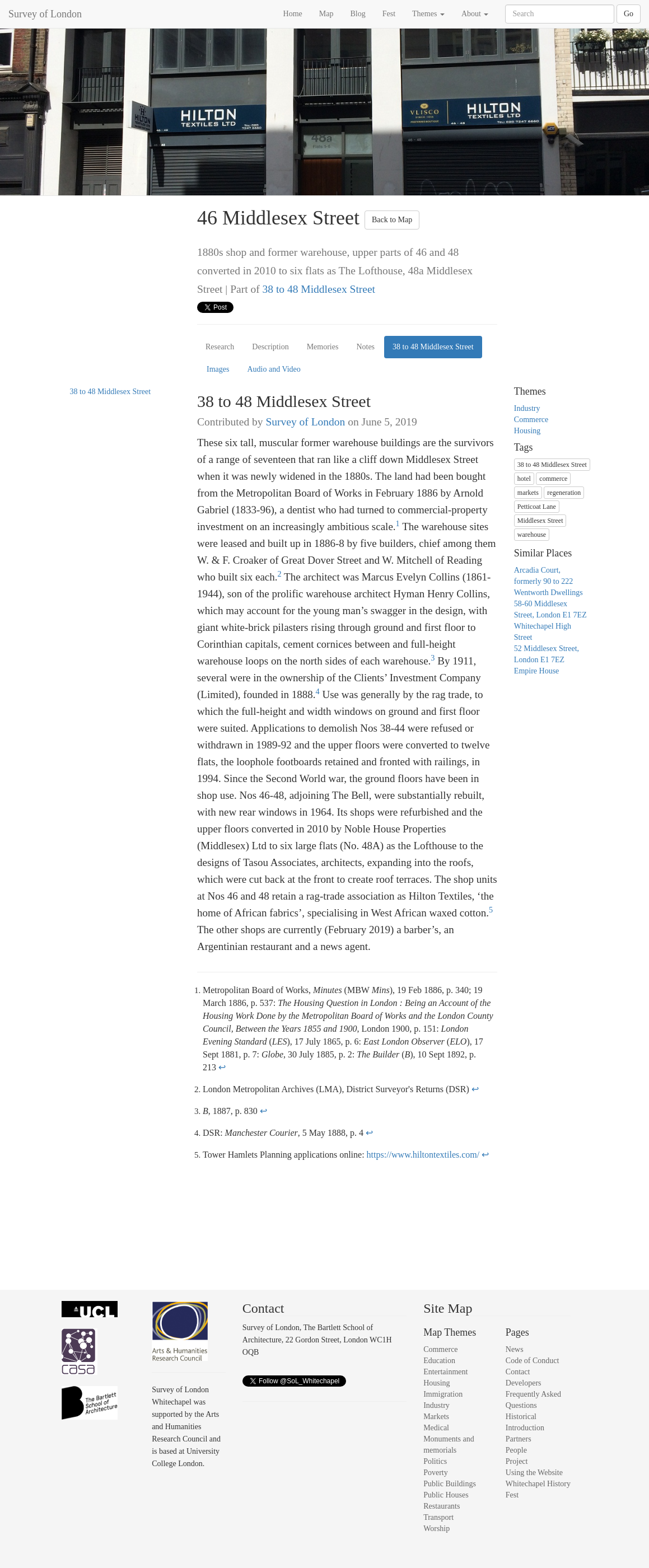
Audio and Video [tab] (273, 369)
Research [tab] (220, 347)
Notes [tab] (365, 347)
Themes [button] (428, 14)
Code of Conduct (532, 1360)
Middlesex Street (540, 521)
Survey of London (45, 14)
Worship (436, 1528)
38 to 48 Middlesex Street (319, 289)
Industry (527, 408)
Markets (436, 1416)
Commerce (531, 419)
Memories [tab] (323, 347)
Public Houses (446, 1495)
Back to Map (392, 220)
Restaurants (441, 1506)
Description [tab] (270, 347)
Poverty (435, 1472)
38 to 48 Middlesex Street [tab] (433, 347)
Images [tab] (218, 369)
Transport (438, 1517)
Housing (527, 431)
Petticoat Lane (536, 507)
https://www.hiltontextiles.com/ (423, 1154)
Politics (435, 1461)
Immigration (443, 1394)
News (515, 1349)
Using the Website (534, 1472)
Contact (518, 1372)
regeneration (564, 493)
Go (628, 14)
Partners (518, 1439)
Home (292, 14)
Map (326, 14)
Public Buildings (449, 1484)
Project (517, 1461)
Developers (523, 1383)
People (516, 1450)
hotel (524, 479)
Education (439, 1360)
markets (528, 493)
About (475, 14)
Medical (436, 1428)
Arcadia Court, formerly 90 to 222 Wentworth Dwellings (548, 581)
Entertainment (445, 1372)
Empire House (536, 671)
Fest (388, 14)
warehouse (531, 535)
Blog (357, 14)
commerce (553, 479)
